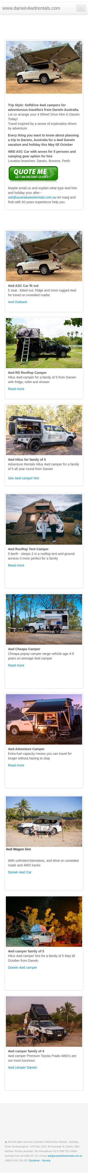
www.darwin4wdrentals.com (31, 8)
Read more (16, 389)
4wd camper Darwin (22, 1067)
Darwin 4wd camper (22, 967)
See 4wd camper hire (23, 478)
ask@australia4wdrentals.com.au (32, 197)
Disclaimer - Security (39, 1160)
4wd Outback (17, 302)
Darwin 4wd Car (19, 872)
